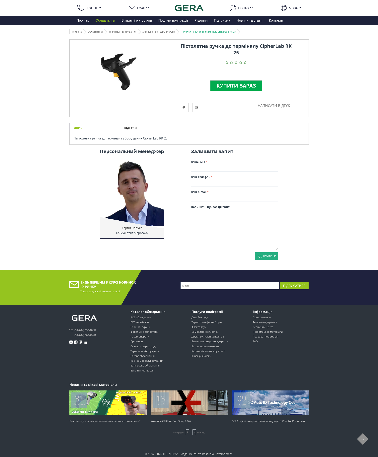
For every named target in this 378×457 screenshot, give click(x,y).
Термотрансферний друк (206, 322)
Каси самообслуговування (146, 360)
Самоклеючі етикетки (204, 332)
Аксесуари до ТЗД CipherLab (158, 31)
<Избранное (184, 107)
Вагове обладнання (142, 356)
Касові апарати (139, 336)
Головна (77, 31)
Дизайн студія (199, 317)
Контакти (276, 20)
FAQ (255, 341)
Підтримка (222, 20)
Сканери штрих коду (143, 346)
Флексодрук (198, 327)
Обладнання (105, 20)
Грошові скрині (140, 327)
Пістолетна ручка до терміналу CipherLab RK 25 (208, 31)
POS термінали (139, 322)
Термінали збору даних (122, 31)
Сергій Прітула (132, 228)
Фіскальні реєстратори (144, 332)
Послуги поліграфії (173, 20)
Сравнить (196, 107)
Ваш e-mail (198, 192)
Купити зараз (236, 85)
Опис (78, 128)
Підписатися (294, 286)
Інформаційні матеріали (268, 332)
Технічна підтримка (265, 322)
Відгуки (130, 128)
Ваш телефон (200, 177)
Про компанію (262, 317)
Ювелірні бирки (201, 356)
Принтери (136, 341)
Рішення (200, 20)
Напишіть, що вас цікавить (211, 207)
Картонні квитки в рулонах (208, 351)
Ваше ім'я (198, 162)
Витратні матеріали (136, 20)
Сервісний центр (263, 327)
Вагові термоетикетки (205, 346)
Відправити (266, 256)
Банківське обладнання (145, 365)
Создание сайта (190, 454)
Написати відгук (274, 105)
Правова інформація (265, 336)
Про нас (83, 20)
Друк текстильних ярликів (207, 336)
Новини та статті (250, 20)
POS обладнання (140, 317)
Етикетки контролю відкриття (209, 341)
